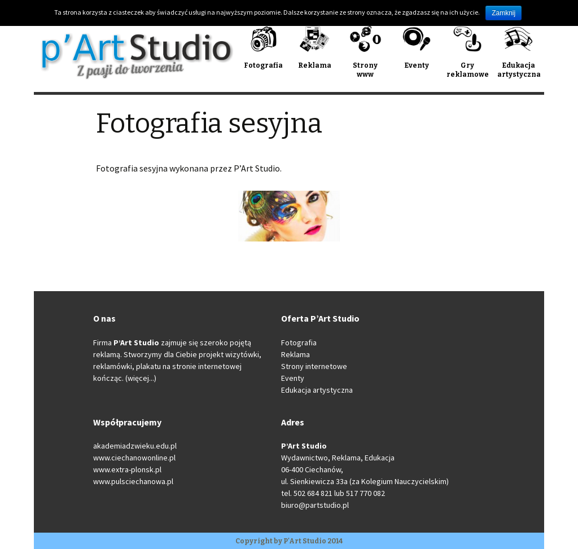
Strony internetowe (314, 366)
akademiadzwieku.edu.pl (135, 446)
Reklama (295, 354)
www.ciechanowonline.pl (134, 458)
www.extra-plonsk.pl (127, 469)
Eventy (292, 378)
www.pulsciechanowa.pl (133, 481)
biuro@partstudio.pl (315, 505)
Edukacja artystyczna (317, 390)
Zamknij (503, 13)
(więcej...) (140, 378)
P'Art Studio (304, 541)
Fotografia (299, 342)
